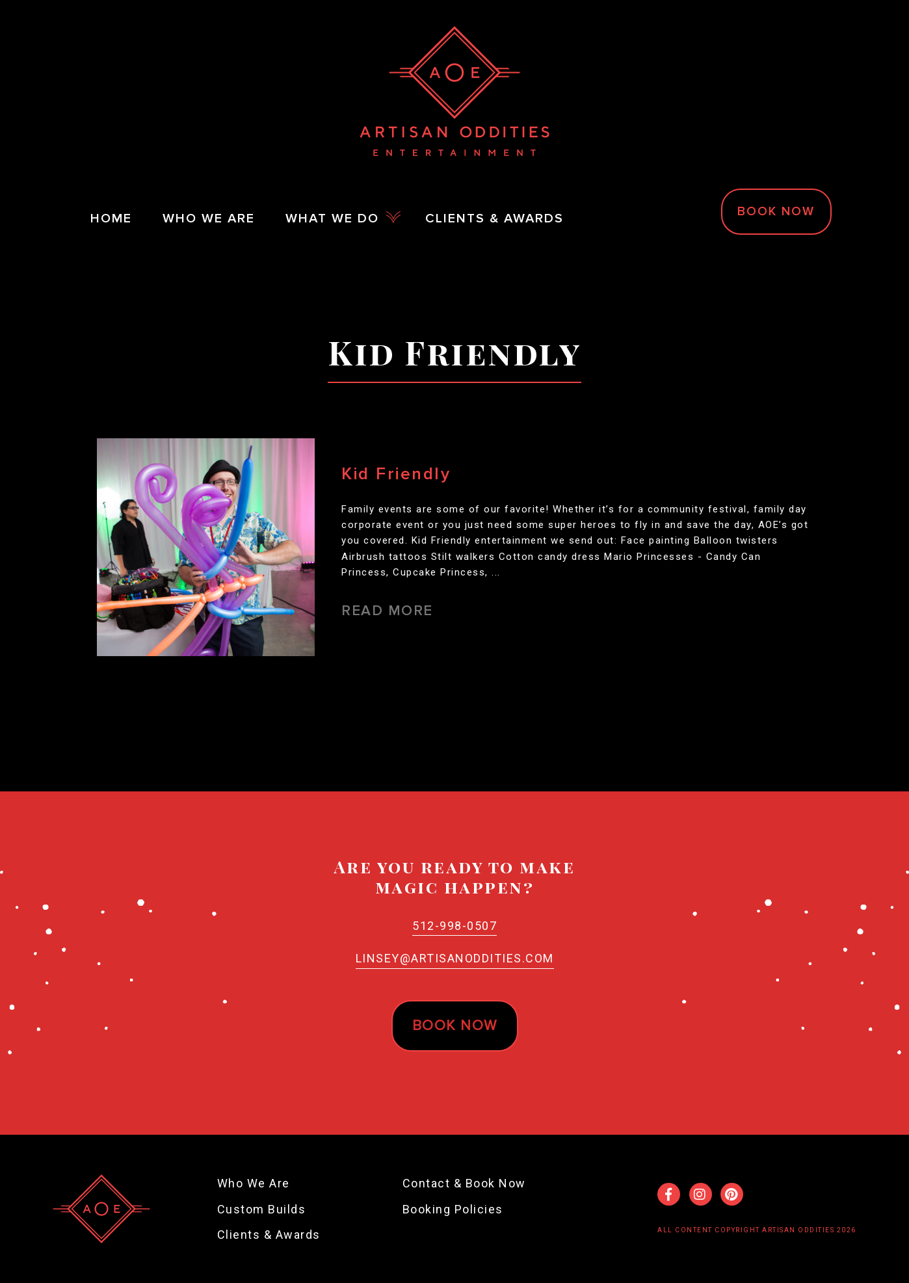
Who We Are (253, 1183)
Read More (387, 611)
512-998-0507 (454, 925)
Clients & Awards (269, 1234)
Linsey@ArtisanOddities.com (455, 958)
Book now (454, 1026)
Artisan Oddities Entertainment (454, 91)
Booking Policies (452, 1209)
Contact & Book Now (464, 1183)
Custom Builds (261, 1209)
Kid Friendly (396, 474)
